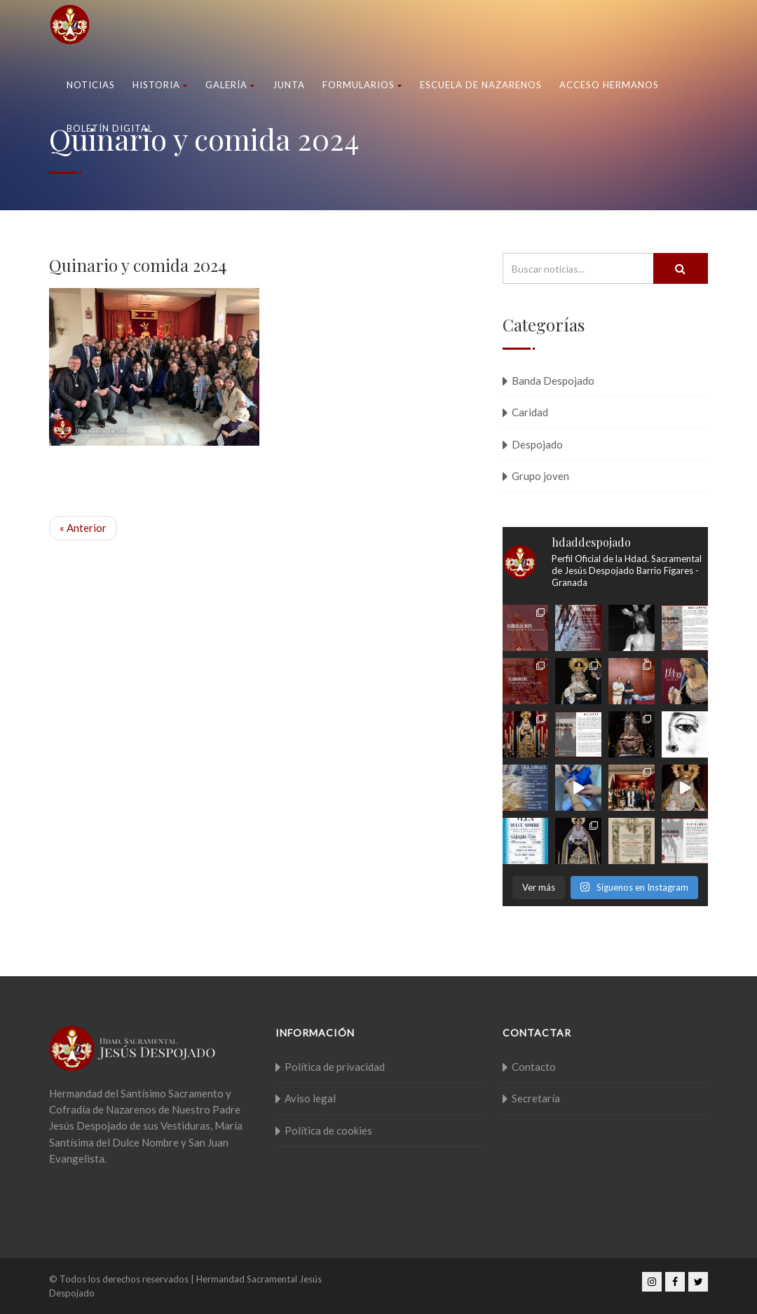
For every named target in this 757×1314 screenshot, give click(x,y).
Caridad (530, 412)
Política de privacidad (335, 1066)
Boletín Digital (110, 128)
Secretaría (536, 1098)
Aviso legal (310, 1098)
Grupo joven (540, 476)
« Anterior (83, 527)
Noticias (91, 84)
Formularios (362, 84)
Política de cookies (328, 1130)
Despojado (537, 444)
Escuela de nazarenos (481, 84)
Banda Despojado (553, 380)
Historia (160, 84)
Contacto (534, 1066)
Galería (230, 84)
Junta (289, 84)
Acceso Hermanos (609, 84)
